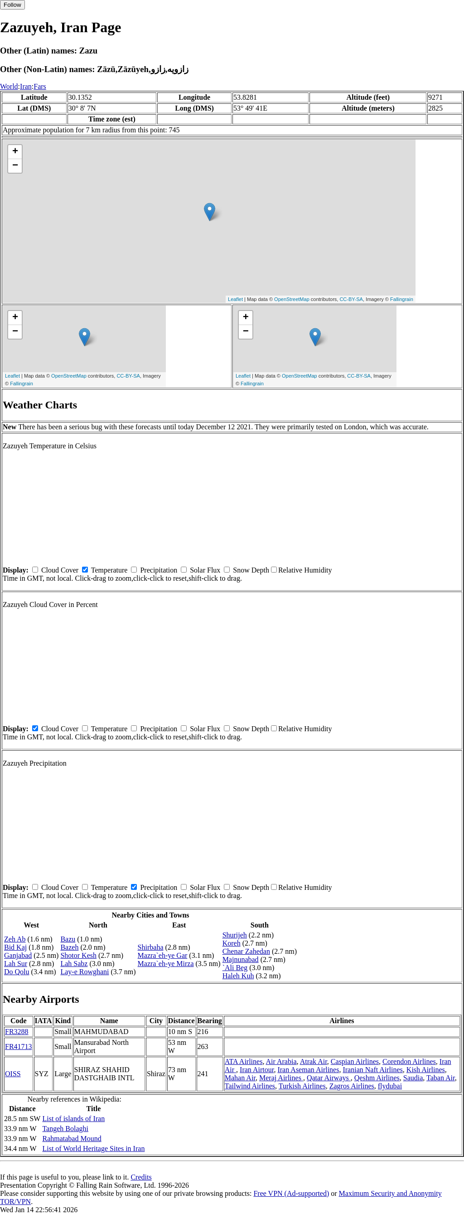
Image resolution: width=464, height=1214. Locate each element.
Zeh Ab (15, 939)
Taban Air (440, 1078)
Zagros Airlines (351, 1086)
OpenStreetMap (291, 299)
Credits (140, 1177)
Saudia (413, 1078)
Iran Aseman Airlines (308, 1069)
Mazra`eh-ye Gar (163, 955)
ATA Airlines (244, 1061)
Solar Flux (205, 570)
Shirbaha (151, 947)
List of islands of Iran (73, 1118)
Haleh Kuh (238, 976)
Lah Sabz (73, 963)
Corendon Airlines (409, 1061)
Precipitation (158, 570)
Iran (26, 86)
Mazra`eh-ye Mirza (166, 963)
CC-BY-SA (351, 299)
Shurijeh (234, 935)
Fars (40, 86)
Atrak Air (313, 1061)
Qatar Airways (329, 1078)
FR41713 (18, 1046)
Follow (12, 4)
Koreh (231, 943)
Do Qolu (16, 972)
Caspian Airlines (355, 1061)
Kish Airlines (425, 1069)
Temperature (109, 570)
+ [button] (15, 152)
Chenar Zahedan (246, 951)
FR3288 (17, 1031)
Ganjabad (18, 955)
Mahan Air (240, 1078)
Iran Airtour (257, 1069)
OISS (13, 1074)
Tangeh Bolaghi (65, 1128)
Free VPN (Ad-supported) (291, 1193)
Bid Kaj (15, 947)
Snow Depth (251, 570)
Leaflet (235, 299)
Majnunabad (240, 959)
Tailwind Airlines (250, 1086)
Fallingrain (401, 299)
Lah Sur (15, 963)
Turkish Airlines (302, 1086)
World (9, 86)
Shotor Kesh (78, 955)
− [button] (15, 166)
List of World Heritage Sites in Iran (93, 1148)
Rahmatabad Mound (71, 1138)
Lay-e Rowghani (84, 972)
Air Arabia (281, 1061)
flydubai (390, 1086)
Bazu (67, 939)
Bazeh (69, 947)
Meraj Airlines (281, 1078)
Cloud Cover (59, 570)
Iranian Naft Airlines (372, 1069)
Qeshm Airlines (377, 1078)
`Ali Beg (235, 967)
